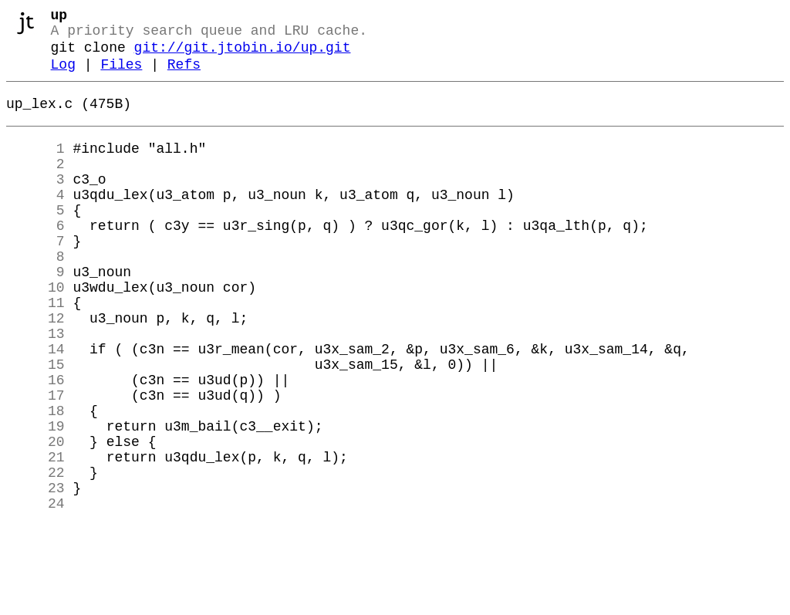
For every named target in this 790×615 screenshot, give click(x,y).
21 (35, 536)
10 (35, 332)
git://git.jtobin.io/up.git (242, 55)
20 (35, 518)
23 (35, 573)
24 (35, 592)
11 (35, 351)
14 (35, 406)
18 (35, 480)
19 (35, 499)
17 (35, 462)
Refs (184, 75)
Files (121, 75)
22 (35, 555)
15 (35, 425)
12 (35, 369)
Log (63, 75)
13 (35, 388)
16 (35, 443)
